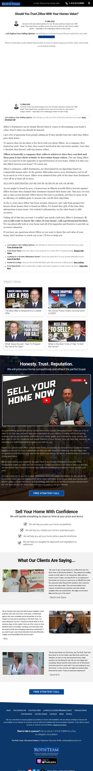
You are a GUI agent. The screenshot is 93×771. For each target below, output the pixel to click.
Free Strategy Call (46, 37)
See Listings (79, 262)
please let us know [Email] (59, 725)
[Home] (10, 3)
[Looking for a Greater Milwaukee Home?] (57, 710)
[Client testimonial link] (23, 581)
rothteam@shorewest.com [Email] (71, 741)
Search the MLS (13, 259)
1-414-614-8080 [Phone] (75, 3)
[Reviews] (69, 714)
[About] (61, 714)
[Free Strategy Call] (19, 710)
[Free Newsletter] (26, 714)
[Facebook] (53, 714)
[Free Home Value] (34, 710)
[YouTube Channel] (41, 714)
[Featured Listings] (80, 710)
